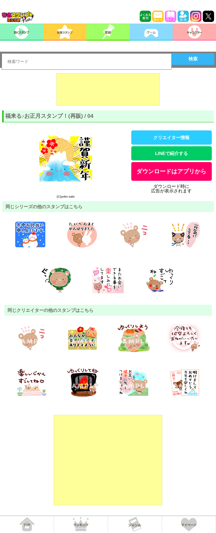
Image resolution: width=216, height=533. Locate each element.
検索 (193, 58)
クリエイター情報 (171, 137)
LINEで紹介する (171, 153)
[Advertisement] (108, 89)
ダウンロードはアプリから (171, 171)
